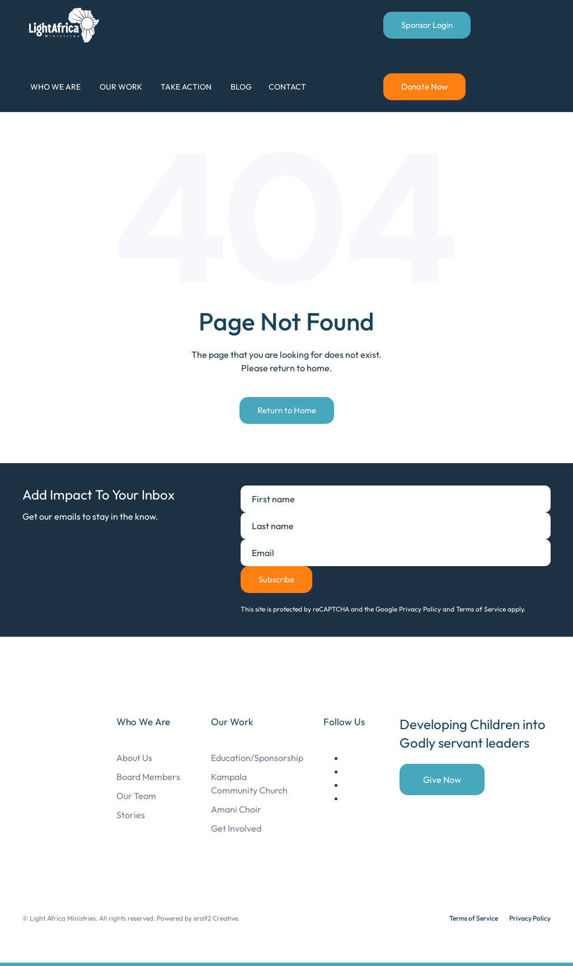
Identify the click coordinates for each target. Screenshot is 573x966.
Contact (287, 87)
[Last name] (396, 525)
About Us (134, 757)
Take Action (186, 87)
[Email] (396, 552)
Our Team (136, 795)
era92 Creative (216, 918)
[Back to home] (66, 25)
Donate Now (424, 86)
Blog (241, 87)
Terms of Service (473, 918)
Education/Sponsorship (257, 757)
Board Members (148, 776)
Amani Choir (236, 809)
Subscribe (276, 579)
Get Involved (236, 828)
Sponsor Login (427, 25)
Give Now (442, 779)
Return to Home (286, 410)
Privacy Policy (530, 918)
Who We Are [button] (55, 87)
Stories (130, 814)
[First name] (396, 499)
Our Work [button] (121, 87)
